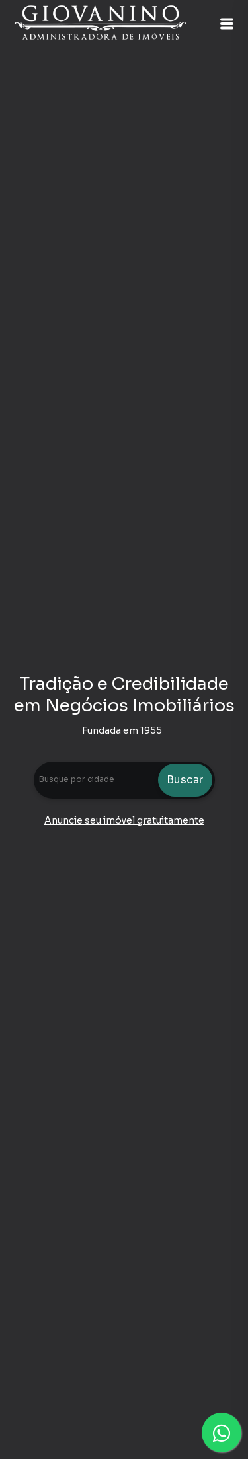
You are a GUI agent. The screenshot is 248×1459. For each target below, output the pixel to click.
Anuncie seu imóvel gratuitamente (124, 820)
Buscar (185, 780)
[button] (226, 23)
